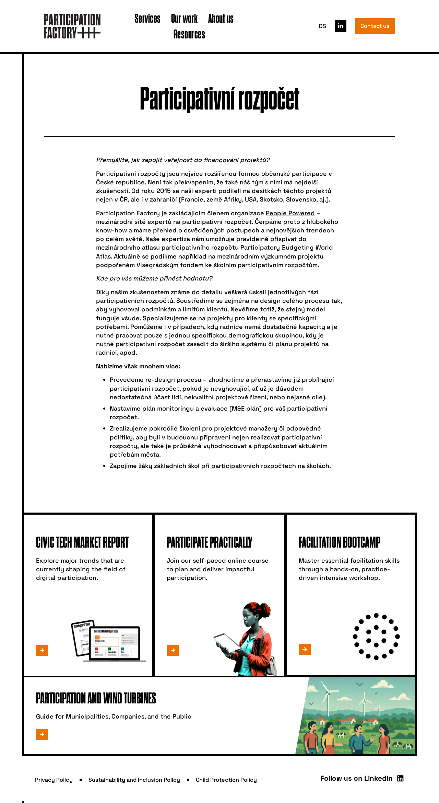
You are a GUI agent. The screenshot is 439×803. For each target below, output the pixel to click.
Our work (184, 18)
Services (148, 18)
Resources (189, 33)
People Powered (290, 213)
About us (221, 18)
